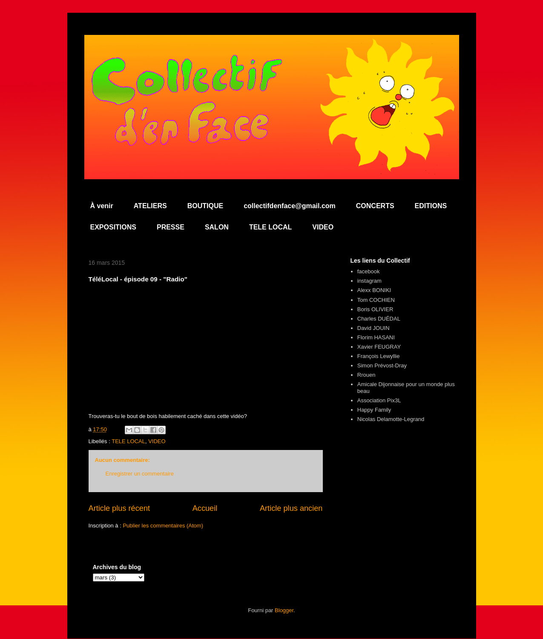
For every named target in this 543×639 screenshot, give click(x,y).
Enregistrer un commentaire (140, 473)
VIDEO (322, 227)
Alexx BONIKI (374, 290)
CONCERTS (375, 205)
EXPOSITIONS (113, 227)
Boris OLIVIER (375, 309)
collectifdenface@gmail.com (290, 205)
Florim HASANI (376, 337)
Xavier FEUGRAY (379, 347)
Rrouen (366, 375)
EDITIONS (431, 205)
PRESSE (170, 227)
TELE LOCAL (270, 227)
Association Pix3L (379, 400)
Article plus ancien (291, 508)
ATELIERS (150, 205)
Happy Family (374, 410)
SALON (217, 227)
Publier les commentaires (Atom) (163, 525)
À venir (101, 205)
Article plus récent (119, 508)
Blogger (284, 610)
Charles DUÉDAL (378, 318)
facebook (368, 271)
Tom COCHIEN (376, 300)
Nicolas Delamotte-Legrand (391, 419)
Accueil (205, 508)
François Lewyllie (378, 356)
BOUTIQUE (205, 205)
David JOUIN (373, 328)
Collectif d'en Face (271, 58)
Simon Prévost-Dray (382, 365)
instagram (369, 281)
